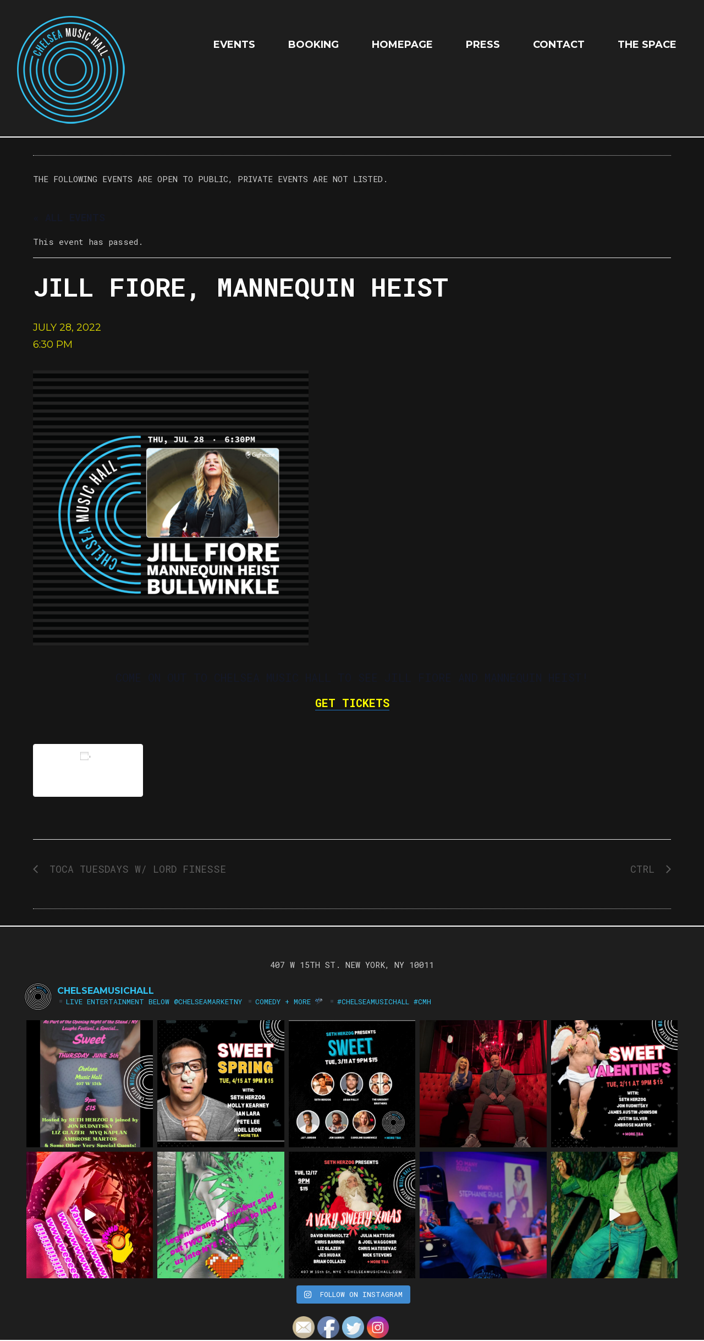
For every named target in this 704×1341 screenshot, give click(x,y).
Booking (313, 45)
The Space (647, 45)
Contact (559, 45)
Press (483, 45)
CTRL (645, 868)
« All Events (69, 217)
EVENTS (234, 45)
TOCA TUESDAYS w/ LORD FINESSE (134, 868)
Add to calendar (88, 770)
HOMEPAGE (402, 45)
